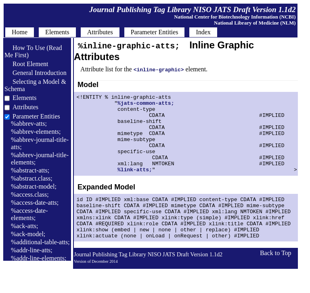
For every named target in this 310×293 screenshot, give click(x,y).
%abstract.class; (31, 178)
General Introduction (35, 72)
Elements (25, 97)
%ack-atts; (24, 225)
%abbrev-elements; (36, 131)
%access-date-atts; (35, 202)
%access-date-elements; (29, 214)
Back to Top (275, 277)
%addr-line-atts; (31, 250)
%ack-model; (28, 234)
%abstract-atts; (30, 170)
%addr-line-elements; (38, 258)
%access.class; (30, 194)
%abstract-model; (34, 186)
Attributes (25, 107)
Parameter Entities (36, 116)
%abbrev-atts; (29, 123)
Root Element (26, 63)
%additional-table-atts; (40, 242)
